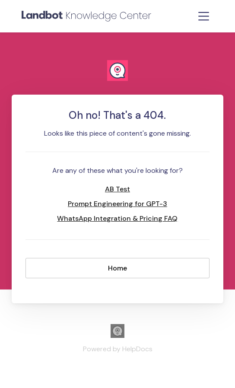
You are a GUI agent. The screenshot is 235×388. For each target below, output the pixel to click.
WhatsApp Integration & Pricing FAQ (117, 218)
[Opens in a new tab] (117, 335)
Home (117, 268)
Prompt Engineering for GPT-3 (117, 203)
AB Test (117, 189)
